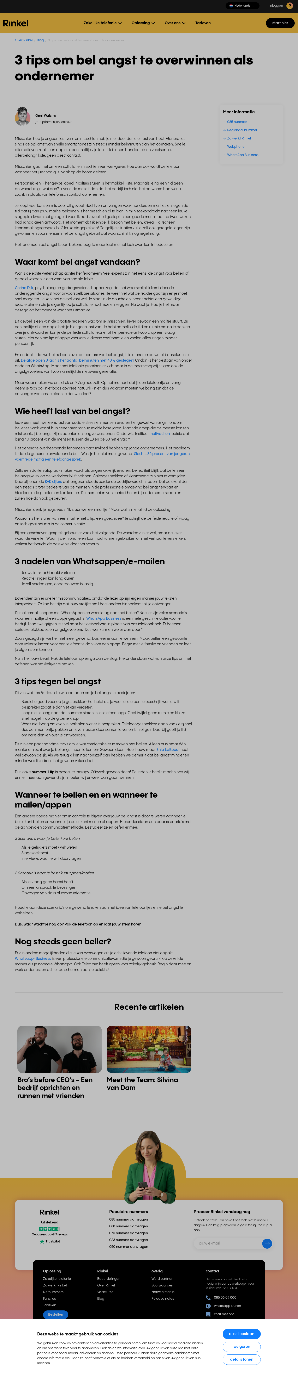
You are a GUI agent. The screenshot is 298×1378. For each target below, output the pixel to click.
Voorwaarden (162, 1285)
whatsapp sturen (223, 1306)
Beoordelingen (108, 1279)
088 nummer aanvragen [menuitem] (128, 1226)
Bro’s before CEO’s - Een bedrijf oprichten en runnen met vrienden (55, 1088)
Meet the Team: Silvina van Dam (142, 1084)
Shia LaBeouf (168, 750)
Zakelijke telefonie (57, 1279)
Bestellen (55, 1314)
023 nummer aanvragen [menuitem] (128, 1240)
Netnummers (53, 1292)
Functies (49, 1299)
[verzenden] (264, 1244)
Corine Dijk (24, 288)
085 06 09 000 (221, 1297)
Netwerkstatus (162, 1292)
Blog (40, 40)
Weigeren (241, 1347)
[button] (243, 5)
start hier (280, 23)
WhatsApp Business (103, 619)
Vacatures (105, 1292)
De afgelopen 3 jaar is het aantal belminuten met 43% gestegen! (77, 360)
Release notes (162, 1299)
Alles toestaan (241, 1334)
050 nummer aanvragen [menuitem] (128, 1247)
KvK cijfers (53, 482)
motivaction (159, 434)
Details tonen (241, 1359)
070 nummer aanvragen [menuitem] (128, 1233)
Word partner (162, 1279)
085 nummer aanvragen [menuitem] (128, 1219)
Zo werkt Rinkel (55, 1285)
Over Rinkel (23, 40)
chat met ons (220, 1314)
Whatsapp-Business (33, 959)
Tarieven (203, 23)
